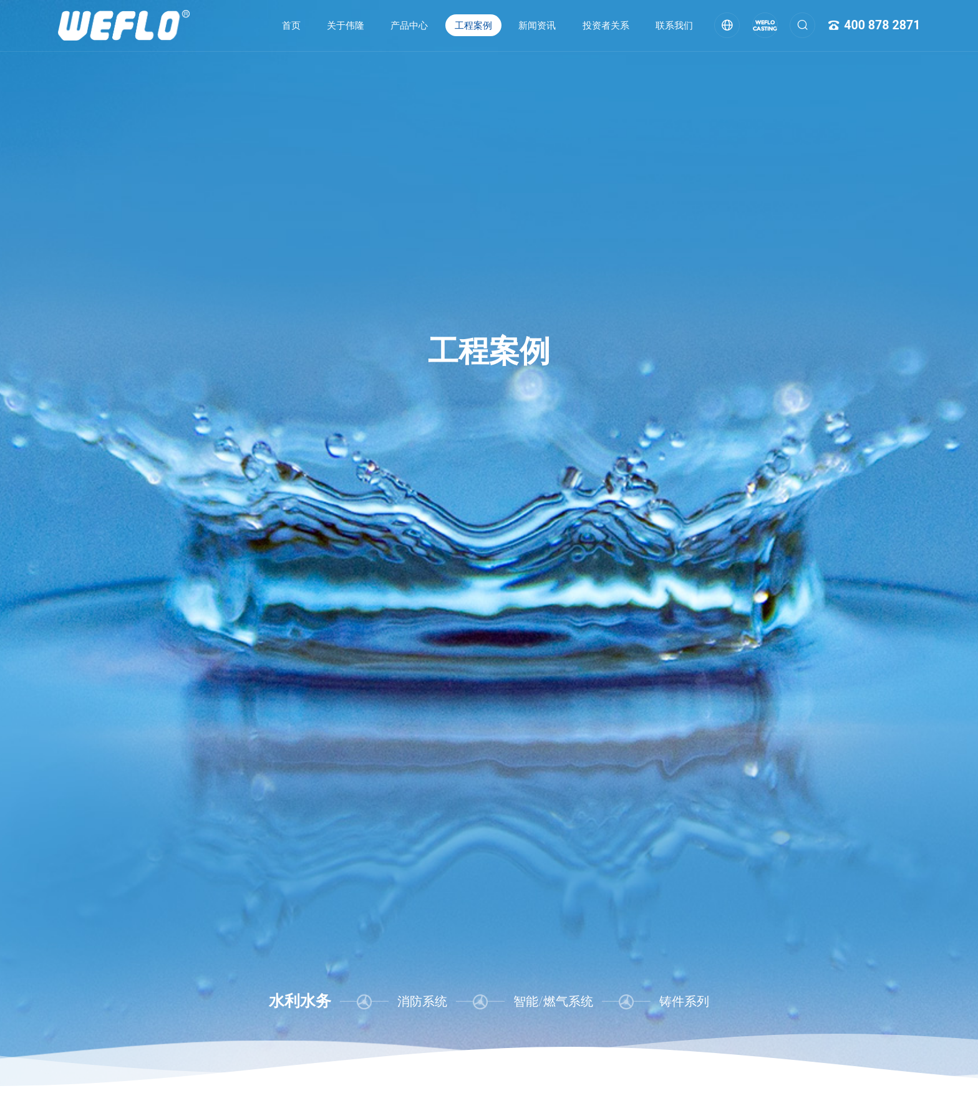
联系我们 (674, 25)
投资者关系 (606, 25)
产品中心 (409, 25)
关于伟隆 (345, 25)
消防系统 (422, 1001)
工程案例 (473, 25)
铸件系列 (684, 1001)
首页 (291, 25)
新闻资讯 (537, 25)
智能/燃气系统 (553, 1001)
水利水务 (300, 1001)
